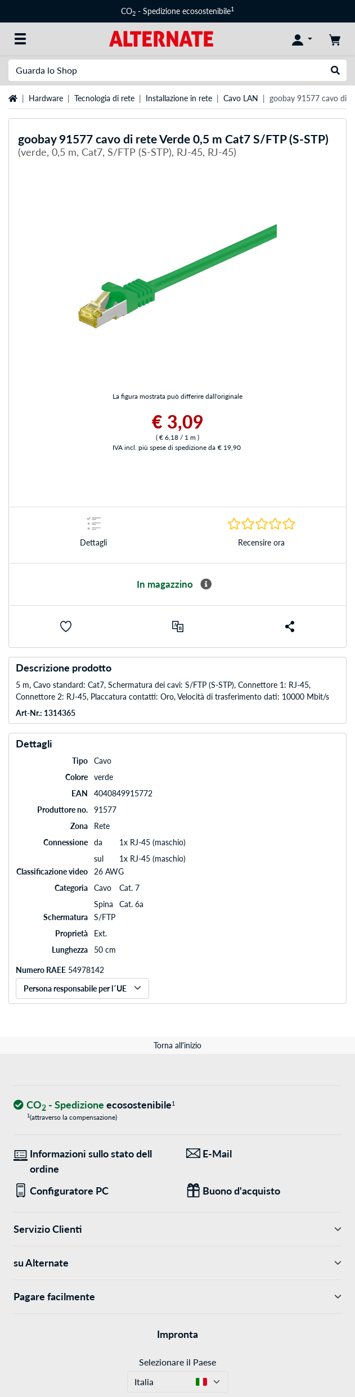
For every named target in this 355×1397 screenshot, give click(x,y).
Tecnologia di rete (104, 98)
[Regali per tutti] (264, 1190)
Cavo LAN (240, 98)
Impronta (177, 1334)
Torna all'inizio (177, 1045)
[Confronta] (178, 626)
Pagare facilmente (177, 1296)
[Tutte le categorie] (20, 39)
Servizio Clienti (177, 1229)
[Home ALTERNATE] (161, 38)
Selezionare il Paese (177, 1362)
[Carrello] (335, 39)
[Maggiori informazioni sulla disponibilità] (206, 584)
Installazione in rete (179, 98)
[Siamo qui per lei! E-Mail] (264, 1153)
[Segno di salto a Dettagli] (94, 535)
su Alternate (177, 1262)
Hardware (46, 98)
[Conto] (302, 39)
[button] (66, 626)
